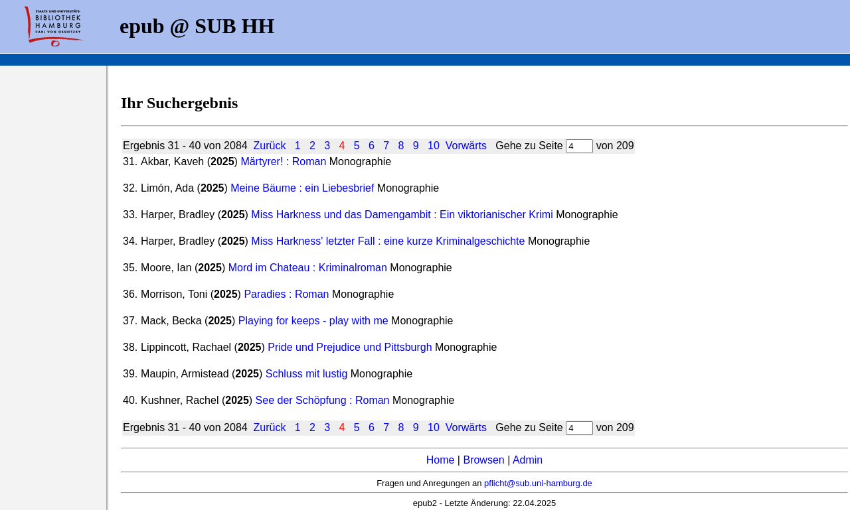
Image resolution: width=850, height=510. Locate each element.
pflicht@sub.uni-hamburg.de (538, 483)
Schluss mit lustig (307, 373)
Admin (528, 460)
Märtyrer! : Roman (283, 161)
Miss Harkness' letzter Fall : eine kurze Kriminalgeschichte (388, 241)
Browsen (483, 460)
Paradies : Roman (286, 294)
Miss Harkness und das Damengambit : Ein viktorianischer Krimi (401, 214)
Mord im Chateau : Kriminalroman (307, 267)
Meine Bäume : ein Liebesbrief (302, 188)
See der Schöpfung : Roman (323, 400)
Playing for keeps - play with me (313, 320)
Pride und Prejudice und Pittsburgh (350, 347)
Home (440, 460)
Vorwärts (466, 145)
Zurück (270, 145)
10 (434, 145)
